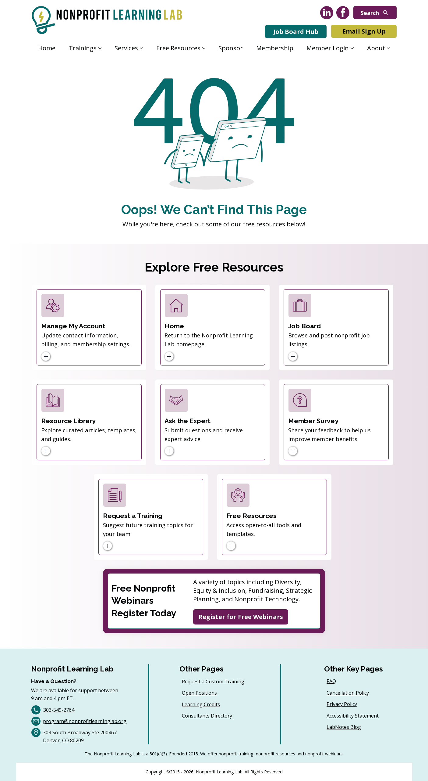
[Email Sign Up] (363, 31)
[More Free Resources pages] (203, 48)
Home (174, 326)
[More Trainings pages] (99, 48)
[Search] (375, 12)
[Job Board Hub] (296, 31)
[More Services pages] (141, 48)
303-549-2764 (58, 710)
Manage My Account (73, 326)
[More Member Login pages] (352, 48)
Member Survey (313, 421)
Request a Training (132, 516)
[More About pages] (388, 48)
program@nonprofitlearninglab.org (84, 721)
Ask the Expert (187, 421)
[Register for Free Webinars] (240, 616)
